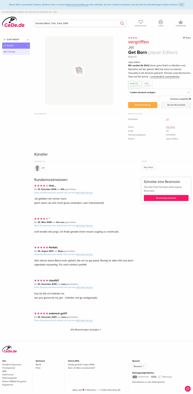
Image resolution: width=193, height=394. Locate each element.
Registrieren (7, 385)
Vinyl (147, 84)
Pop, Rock (170, 127)
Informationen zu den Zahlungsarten (148, 382)
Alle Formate (9, 52)
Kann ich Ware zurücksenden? (81, 368)
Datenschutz (8, 374)
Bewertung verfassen (166, 198)
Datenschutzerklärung (77, 4)
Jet (167, 119)
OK (181, 4)
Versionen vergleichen (180, 99)
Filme (38, 368)
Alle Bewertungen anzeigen (85, 329)
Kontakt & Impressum (11, 364)
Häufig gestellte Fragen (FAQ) (81, 364)
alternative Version (84, 192)
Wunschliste (141, 23)
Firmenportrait (8, 368)
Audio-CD (135, 84)
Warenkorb (181, 23)
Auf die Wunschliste (176, 105)
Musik (10, 45)
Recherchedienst (143, 105)
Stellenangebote (9, 378)
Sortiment (13, 39)
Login (161, 23)
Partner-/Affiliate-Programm (14, 381)
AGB (4, 371)
